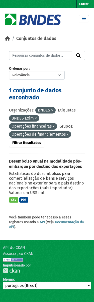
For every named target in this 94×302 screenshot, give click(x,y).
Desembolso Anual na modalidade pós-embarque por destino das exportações (45, 164)
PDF (23, 200)
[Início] (7, 38)
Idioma (8, 279)
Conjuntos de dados (36, 38)
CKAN (11, 270)
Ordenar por (19, 68)
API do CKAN (14, 247)
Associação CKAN (18, 253)
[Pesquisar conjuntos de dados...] (40, 55)
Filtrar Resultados (26, 143)
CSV (13, 200)
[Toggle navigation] (84, 18)
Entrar (83, 4)
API (42, 222)
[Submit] (78, 55)
